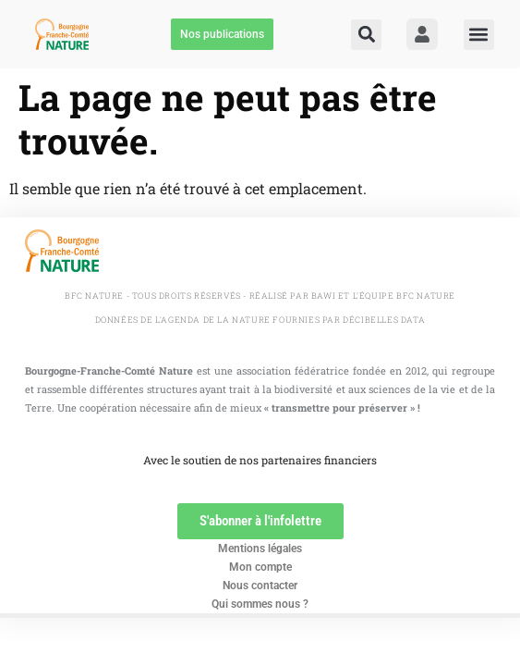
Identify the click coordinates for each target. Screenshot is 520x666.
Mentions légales (260, 548)
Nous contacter (260, 585)
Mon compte (260, 567)
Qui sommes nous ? (260, 604)
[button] (366, 34)
